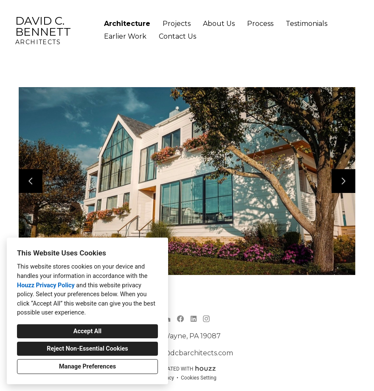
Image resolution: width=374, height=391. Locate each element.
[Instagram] (206, 318)
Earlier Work (125, 36)
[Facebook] (180, 318)
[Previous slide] (30, 181)
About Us (219, 24)
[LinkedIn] (193, 318)
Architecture (127, 24)
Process (260, 24)
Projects (177, 24)
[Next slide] (343, 181)
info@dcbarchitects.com (191, 353)
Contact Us (177, 36)
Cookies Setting (199, 378)
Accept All (87, 331)
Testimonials (306, 24)
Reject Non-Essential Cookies (87, 348)
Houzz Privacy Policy (46, 285)
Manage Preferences (87, 366)
